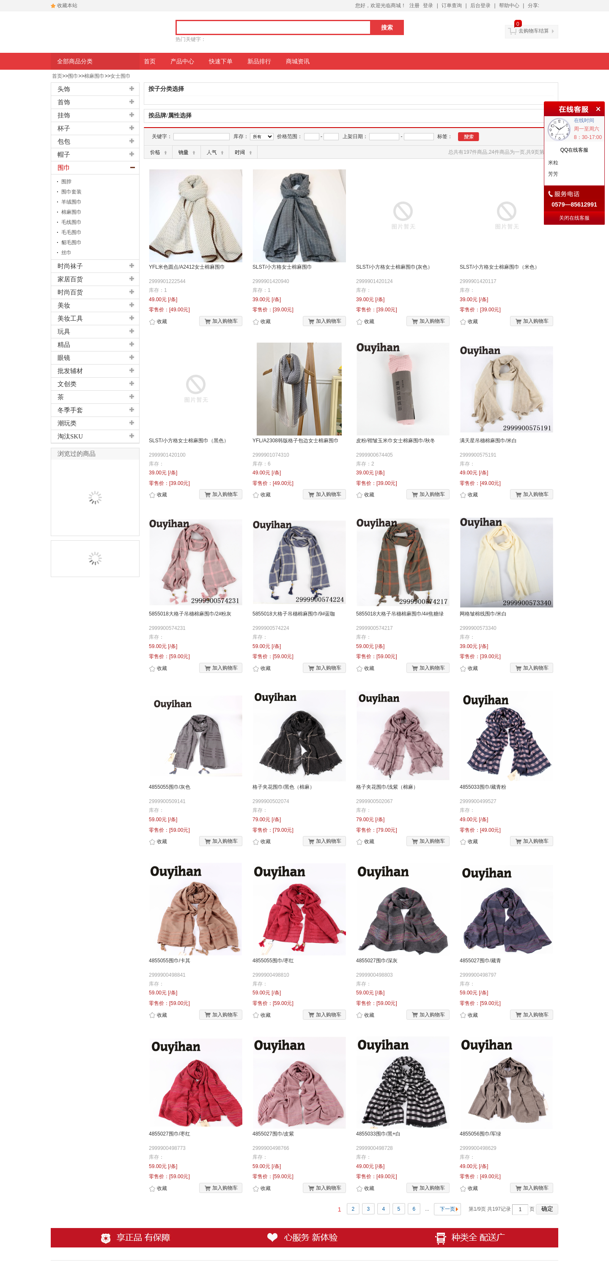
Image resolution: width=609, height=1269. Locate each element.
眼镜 (64, 357)
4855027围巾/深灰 (377, 961)
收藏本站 (67, 5)
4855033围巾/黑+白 (378, 1134)
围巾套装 (71, 192)
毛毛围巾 (71, 232)
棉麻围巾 (94, 76)
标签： (445, 136)
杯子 (64, 128)
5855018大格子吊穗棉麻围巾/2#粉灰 (190, 614)
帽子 (64, 154)
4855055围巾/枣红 (273, 961)
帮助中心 (509, 5)
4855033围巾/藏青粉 (483, 787)
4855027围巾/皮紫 (273, 1134)
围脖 (66, 182)
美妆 (64, 305)
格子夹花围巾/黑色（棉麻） (283, 787)
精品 (64, 344)
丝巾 (66, 253)
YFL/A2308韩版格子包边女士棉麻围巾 (295, 441)
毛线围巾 (71, 222)
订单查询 (452, 5)
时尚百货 (70, 292)
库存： (241, 136)
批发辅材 (70, 371)
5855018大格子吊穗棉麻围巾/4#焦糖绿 (400, 614)
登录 (428, 5)
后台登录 (480, 5)
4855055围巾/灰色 (169, 787)
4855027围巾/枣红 (169, 1134)
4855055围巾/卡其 (169, 961)
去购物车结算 (533, 31)
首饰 (64, 102)
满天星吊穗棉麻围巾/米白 (488, 441)
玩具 (64, 331)
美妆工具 (70, 318)
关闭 (597, 108)
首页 (57, 76)
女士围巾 (120, 76)
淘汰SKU (70, 436)
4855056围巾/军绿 (480, 1134)
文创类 (67, 384)
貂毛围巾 (71, 242)
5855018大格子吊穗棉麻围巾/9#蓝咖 (293, 614)
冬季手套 (70, 410)
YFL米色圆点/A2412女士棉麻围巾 (187, 267)
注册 (414, 5)
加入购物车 (221, 321)
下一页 (447, 1209)
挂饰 (64, 115)
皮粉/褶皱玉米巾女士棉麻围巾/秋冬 (395, 441)
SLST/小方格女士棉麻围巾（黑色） (189, 441)
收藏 (158, 322)
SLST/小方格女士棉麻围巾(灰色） (394, 267)
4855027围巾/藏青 (480, 961)
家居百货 (70, 279)
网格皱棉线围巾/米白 (483, 614)
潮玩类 (67, 423)
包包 (64, 141)
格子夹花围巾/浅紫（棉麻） (387, 787)
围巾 (73, 76)
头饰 (64, 89)
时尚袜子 (70, 266)
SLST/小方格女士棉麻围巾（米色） (500, 267)
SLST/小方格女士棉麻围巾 (282, 267)
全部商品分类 (75, 61)
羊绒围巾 (71, 202)
